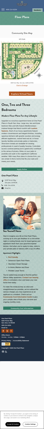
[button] (37, 10)
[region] (22, 420)
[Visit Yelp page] (7, 331)
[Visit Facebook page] (3, 331)
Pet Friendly (13, 257)
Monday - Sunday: (7, 337)
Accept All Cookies (13, 424)
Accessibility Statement (21, 340)
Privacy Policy (6, 340)
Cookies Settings (30, 424)
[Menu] (3, 9)
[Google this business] (11, 331)
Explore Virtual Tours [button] (22, 93)
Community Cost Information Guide (17, 297)
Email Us (8, 188)
